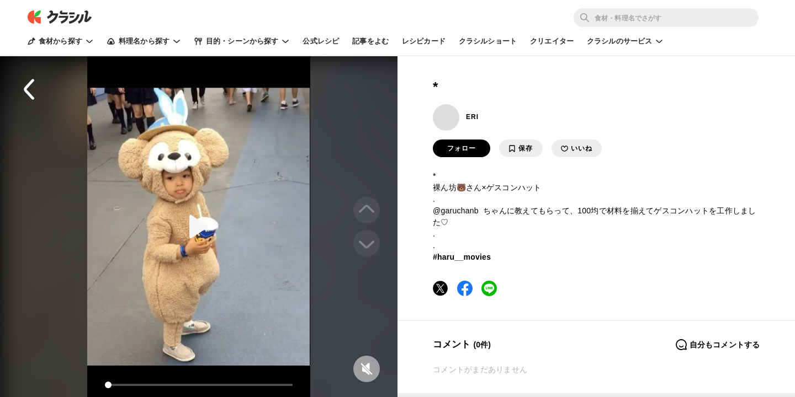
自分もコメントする (717, 345)
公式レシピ (321, 41)
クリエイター (552, 41)
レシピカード (424, 41)
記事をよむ (370, 41)
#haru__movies (462, 257)
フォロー (461, 148)
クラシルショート (488, 41)
